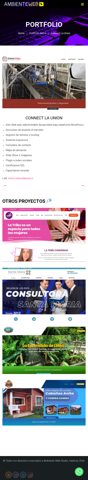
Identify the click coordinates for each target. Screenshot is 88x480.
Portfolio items (37, 33)
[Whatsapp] (79, 471)
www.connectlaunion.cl (20, 178)
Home (21, 33)
